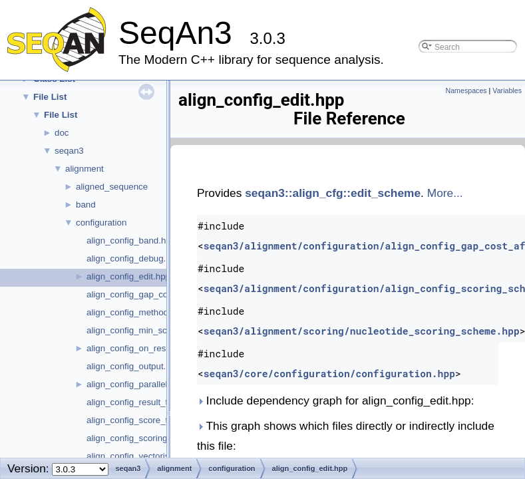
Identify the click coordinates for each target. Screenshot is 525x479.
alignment (84, 169)
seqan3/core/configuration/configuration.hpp (329, 373)
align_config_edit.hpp (128, 276)
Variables (507, 90)
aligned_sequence (112, 187)
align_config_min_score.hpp (142, 330)
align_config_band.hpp (131, 240)
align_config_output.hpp (134, 366)
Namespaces (465, 90)
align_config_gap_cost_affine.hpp (152, 294)
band (86, 205)
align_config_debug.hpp (134, 258)
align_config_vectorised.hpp (141, 456)
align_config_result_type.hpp (143, 402)
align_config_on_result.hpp (139, 348)
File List (50, 97)
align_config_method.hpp (136, 312)
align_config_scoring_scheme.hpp (154, 438)
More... (445, 193)
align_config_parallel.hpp (135, 384)
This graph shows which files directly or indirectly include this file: (345, 435)
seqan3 (69, 151)
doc (62, 133)
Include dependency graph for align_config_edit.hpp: (335, 400)
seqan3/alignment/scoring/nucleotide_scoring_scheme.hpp (362, 331)
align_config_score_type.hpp (143, 420)
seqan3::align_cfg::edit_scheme (333, 193)
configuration (101, 223)
